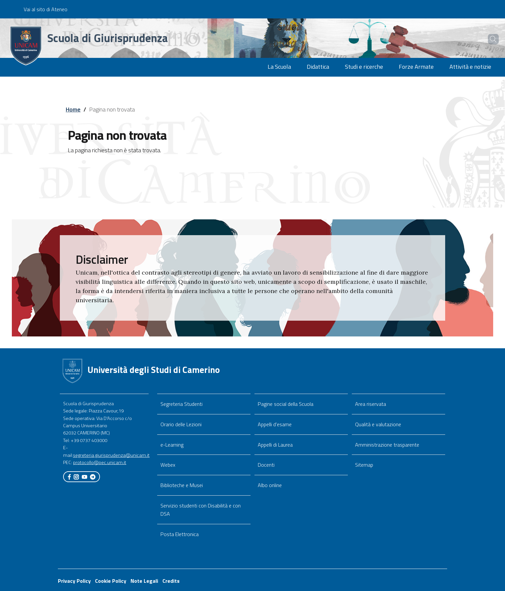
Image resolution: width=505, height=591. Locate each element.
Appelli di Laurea (275, 445)
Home (73, 109)
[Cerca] (489, 39)
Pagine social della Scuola (285, 404)
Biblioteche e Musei (181, 485)
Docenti (266, 465)
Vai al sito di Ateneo (45, 9)
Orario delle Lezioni (181, 424)
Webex (167, 465)
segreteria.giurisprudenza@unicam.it (111, 455)
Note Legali (144, 581)
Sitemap (364, 465)
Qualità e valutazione (378, 424)
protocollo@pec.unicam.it (99, 462)
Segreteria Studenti (181, 404)
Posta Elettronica (179, 534)
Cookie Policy (110, 581)
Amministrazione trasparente (387, 445)
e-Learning (171, 445)
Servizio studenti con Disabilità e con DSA (200, 510)
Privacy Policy (74, 581)
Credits (171, 581)
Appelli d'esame (275, 424)
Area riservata (370, 404)
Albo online (270, 485)
